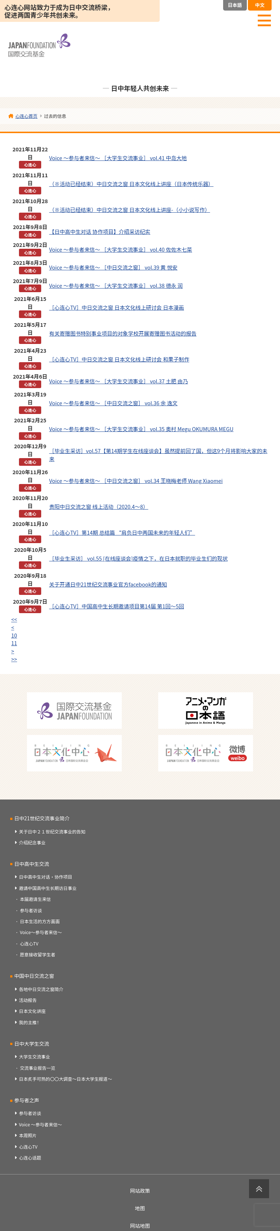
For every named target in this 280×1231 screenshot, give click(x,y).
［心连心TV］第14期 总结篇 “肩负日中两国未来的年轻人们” (122, 532)
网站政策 (140, 1190)
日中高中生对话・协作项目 (45, 877)
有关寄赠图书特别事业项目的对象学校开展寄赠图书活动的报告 (123, 333)
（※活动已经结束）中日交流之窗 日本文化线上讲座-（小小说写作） (129, 209)
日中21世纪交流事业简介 (42, 818)
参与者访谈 (31, 910)
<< (14, 619)
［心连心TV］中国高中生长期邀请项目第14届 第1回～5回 (116, 606)
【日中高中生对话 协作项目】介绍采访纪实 (100, 231)
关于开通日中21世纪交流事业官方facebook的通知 (108, 584)
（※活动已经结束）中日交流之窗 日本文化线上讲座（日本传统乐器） (131, 183)
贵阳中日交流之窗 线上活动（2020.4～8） (98, 506)
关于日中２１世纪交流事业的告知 (52, 831)
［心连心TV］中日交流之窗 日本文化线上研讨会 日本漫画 (116, 307)
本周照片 (28, 1135)
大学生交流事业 (34, 1056)
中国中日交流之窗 (34, 975)
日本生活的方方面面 (39, 921)
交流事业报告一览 (37, 1068)
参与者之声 (26, 1100)
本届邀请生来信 (35, 899)
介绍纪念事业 (32, 842)
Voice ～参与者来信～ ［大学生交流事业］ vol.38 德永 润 (116, 285)
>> (14, 659)
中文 (259, 4)
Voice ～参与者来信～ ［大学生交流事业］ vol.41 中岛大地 (118, 158)
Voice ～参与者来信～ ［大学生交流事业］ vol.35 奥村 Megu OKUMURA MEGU (141, 429)
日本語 (235, 4)
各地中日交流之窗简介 (41, 989)
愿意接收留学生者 (37, 954)
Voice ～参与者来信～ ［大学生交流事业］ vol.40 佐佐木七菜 (120, 249)
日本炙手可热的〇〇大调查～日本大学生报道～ (65, 1079)
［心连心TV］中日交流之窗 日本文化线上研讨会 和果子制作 (119, 359)
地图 (140, 1208)
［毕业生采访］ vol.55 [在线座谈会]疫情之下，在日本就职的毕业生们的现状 (138, 558)
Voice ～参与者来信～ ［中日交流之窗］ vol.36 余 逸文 (113, 403)
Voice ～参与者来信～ (40, 1124)
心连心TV (29, 943)
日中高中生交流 (31, 863)
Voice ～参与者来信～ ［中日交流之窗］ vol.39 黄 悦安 (113, 267)
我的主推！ (30, 1022)
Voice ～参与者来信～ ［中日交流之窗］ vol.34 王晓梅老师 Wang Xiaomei (136, 480)
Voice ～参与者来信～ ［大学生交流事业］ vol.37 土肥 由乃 (118, 381)
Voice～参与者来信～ (41, 932)
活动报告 (28, 1000)
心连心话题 (30, 1157)
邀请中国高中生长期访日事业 (48, 888)
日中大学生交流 (31, 1043)
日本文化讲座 (32, 1011)
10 (14, 635)
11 (14, 643)
